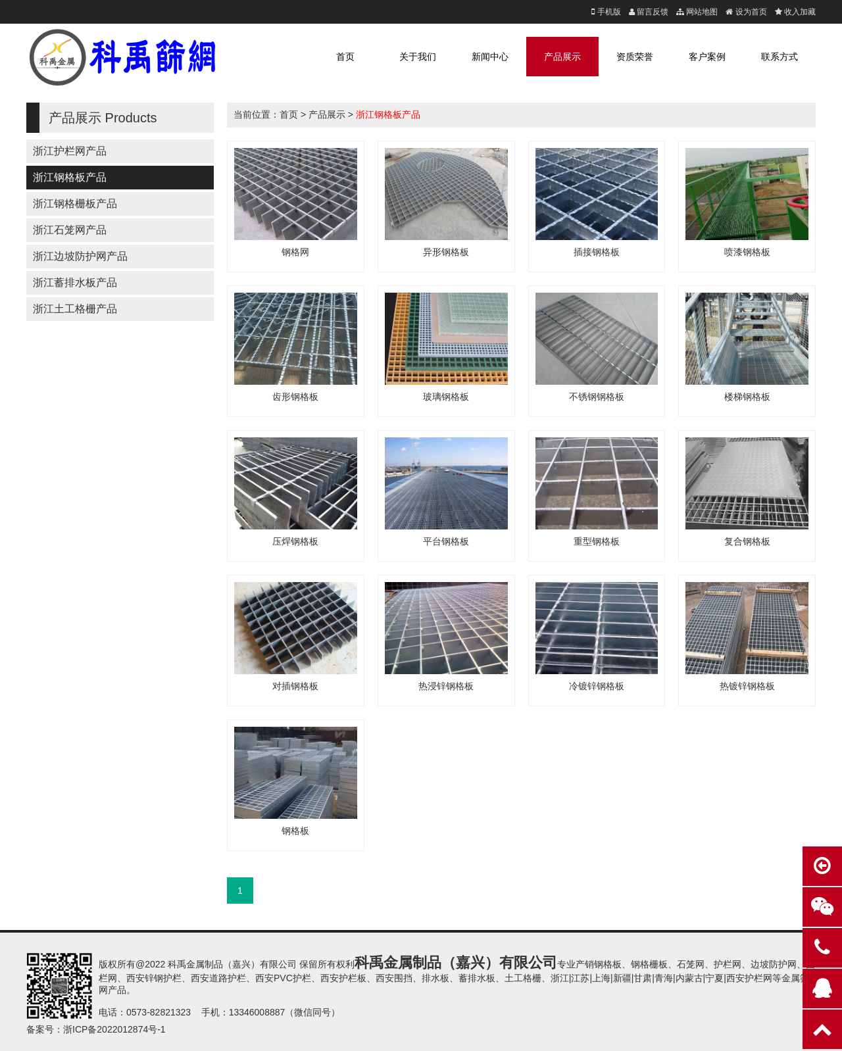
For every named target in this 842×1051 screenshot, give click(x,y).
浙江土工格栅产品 (75, 308)
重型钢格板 (597, 541)
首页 (345, 56)
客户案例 (707, 56)
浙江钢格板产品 (70, 177)
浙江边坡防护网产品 (80, 256)
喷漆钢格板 (747, 252)
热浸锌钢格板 (446, 686)
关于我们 (417, 56)
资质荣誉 (634, 56)
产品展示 (562, 56)
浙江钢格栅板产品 (75, 203)
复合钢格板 (747, 541)
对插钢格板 (295, 686)
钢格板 (295, 830)
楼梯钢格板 (747, 396)
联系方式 (779, 56)
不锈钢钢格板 (596, 396)
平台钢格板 (446, 541)
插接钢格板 (597, 252)
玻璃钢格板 (446, 396)
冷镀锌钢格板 (596, 686)
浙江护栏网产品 (70, 151)
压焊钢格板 (295, 541)
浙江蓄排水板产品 (75, 282)
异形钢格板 (446, 252)
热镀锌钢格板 (747, 686)
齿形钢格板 (295, 396)
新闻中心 (490, 56)
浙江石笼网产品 (70, 229)
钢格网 (295, 252)
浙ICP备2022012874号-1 (114, 1029)
